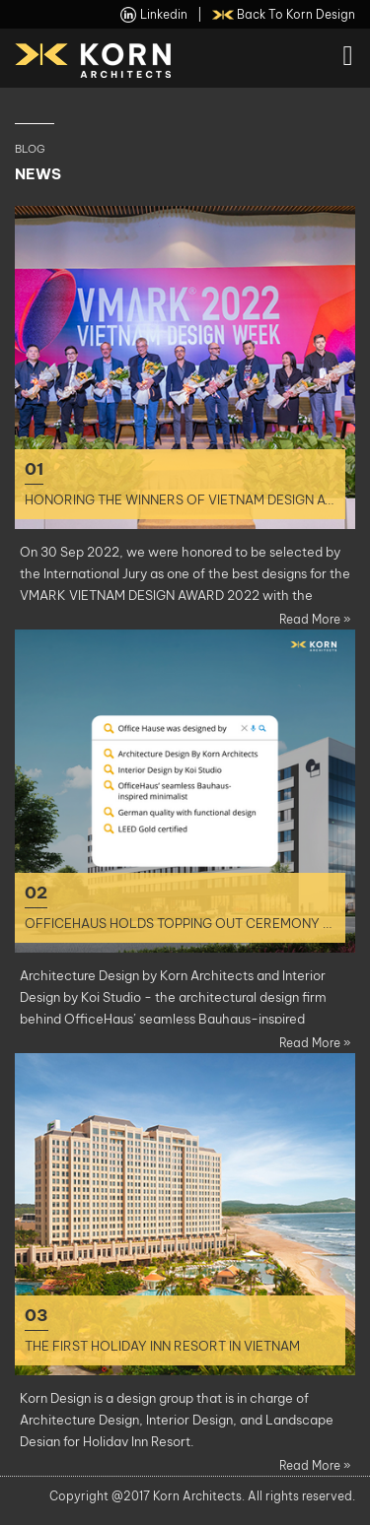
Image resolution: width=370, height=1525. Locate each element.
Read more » (314, 619)
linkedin (153, 15)
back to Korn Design (284, 15)
